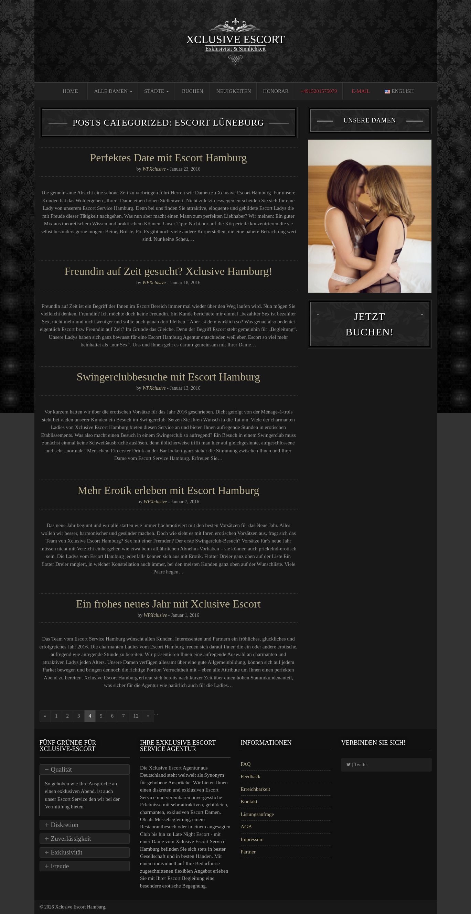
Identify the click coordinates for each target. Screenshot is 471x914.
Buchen (192, 91)
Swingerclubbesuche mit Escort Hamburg (168, 376)
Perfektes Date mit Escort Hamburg (168, 157)
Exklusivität (67, 852)
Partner (248, 851)
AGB (246, 826)
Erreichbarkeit (255, 789)
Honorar (276, 91)
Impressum (252, 839)
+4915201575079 (319, 91)
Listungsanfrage (257, 814)
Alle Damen (113, 91)
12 (136, 716)
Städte (156, 91)
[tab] (85, 769)
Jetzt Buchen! (369, 343)
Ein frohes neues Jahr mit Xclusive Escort (168, 604)
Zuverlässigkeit (71, 838)
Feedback (250, 776)
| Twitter (357, 764)
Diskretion (64, 824)
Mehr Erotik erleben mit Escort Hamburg (168, 490)
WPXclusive (154, 169)
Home (70, 91)
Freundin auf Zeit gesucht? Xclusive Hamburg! (168, 271)
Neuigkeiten (233, 91)
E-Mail (361, 91)
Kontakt (249, 801)
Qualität (61, 769)
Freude (60, 866)
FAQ (246, 764)
